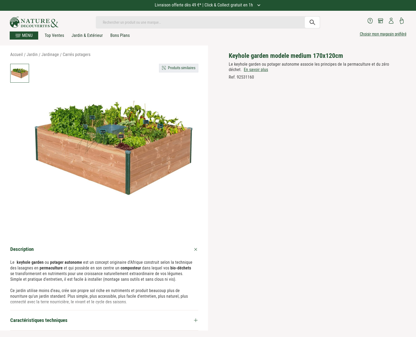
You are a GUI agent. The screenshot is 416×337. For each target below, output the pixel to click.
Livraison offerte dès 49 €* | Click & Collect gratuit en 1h (204, 5)
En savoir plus (256, 69)
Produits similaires (181, 68)
